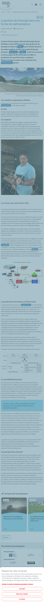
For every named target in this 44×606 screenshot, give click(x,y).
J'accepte (22, 589)
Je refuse (22, 599)
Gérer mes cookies (22, 594)
